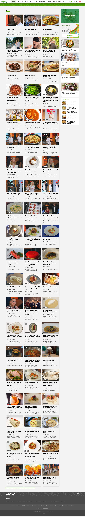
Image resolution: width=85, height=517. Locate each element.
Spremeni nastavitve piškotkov (38, 505)
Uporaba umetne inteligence (42, 508)
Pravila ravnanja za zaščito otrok (68, 505)
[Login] (83, 1)
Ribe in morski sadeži (60, 4)
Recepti (13, 1)
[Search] (74, 1)
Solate (53, 4)
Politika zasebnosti (50, 505)
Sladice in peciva (23, 4)
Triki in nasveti (57, 1)
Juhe (49, 4)
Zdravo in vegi (28, 1)
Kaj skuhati (20, 1)
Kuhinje (35, 1)
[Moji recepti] (80, 2)
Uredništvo (18, 505)
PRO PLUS (24, 505)
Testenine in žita (32, 4)
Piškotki (29, 505)
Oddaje (64, 1)
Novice (49, 1)
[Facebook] (76, 493)
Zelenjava (44, 4)
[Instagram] (78, 493)
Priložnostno (42, 1)
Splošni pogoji (58, 505)
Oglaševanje (12, 505)
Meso (39, 4)
